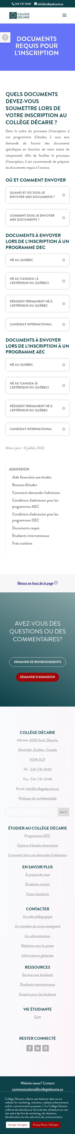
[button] (5, 37)
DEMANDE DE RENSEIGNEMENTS (37, 662)
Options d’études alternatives (37, 845)
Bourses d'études (24, 485)
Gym (37, 1016)
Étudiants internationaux (30, 535)
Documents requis (25, 528)
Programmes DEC (37, 835)
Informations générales (38, 955)
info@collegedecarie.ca (42, 788)
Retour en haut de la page (35, 583)
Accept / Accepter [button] (17, 1125)
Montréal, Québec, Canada (37, 749)
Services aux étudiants (37, 974)
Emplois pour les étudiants (37, 994)
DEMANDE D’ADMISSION (37, 677)
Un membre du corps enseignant (37, 926)
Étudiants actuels (37, 884)
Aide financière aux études (31, 477)
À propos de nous (37, 874)
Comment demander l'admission (36, 492)
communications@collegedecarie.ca (37, 1089)
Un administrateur (37, 936)
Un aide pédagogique (37, 916)
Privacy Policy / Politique (45, 1125)
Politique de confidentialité (38, 798)
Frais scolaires (22, 543)
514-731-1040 (41, 769)
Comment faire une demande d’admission (37, 855)
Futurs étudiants (37, 894)
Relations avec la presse (37, 945)
